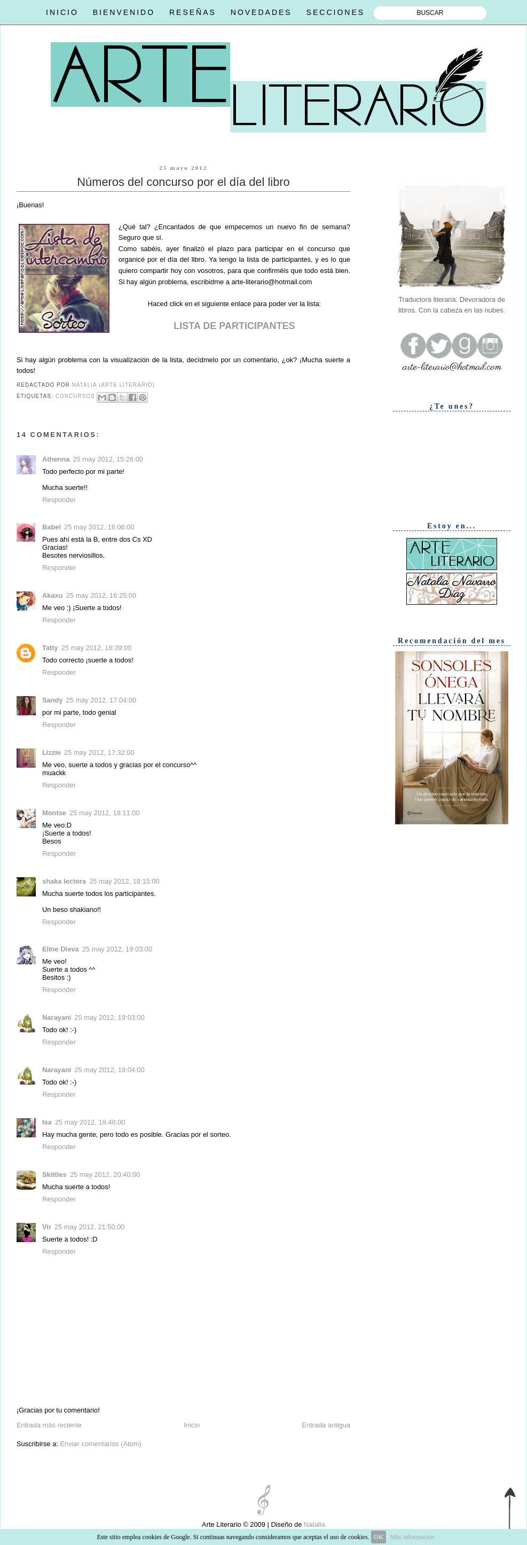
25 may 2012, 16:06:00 (99, 527)
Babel (51, 527)
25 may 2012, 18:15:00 (124, 881)
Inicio (192, 1425)
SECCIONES (335, 12)
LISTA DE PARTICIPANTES (234, 326)
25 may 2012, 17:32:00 (99, 752)
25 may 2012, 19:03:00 (117, 949)
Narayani (56, 1017)
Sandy (52, 700)
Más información (412, 1537)
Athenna (55, 459)
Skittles (54, 1175)
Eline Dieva (60, 949)
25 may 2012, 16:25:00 (101, 595)
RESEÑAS (192, 12)
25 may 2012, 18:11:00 (104, 813)
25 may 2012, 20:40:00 (105, 1175)
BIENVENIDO (124, 12)
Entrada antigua (326, 1425)
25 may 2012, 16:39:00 (96, 648)
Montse (54, 813)
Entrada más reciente (49, 1425)
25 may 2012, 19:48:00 (90, 1122)
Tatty (50, 648)
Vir (46, 1227)
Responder (59, 500)
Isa (47, 1122)
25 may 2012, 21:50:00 (89, 1227)
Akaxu (52, 595)
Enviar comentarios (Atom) (100, 1444)
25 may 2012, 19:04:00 (109, 1070)
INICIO (62, 12)
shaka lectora (64, 881)
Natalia (313, 1524)
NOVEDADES (261, 12)
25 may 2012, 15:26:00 (108, 459)
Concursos (75, 397)
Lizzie (51, 752)
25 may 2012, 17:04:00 (101, 700)
